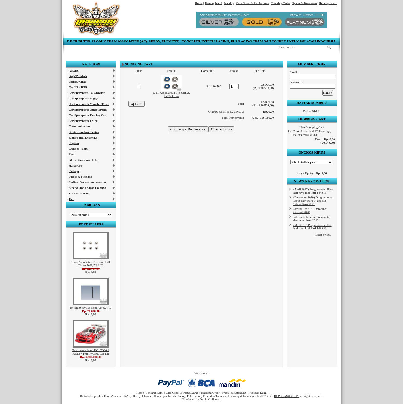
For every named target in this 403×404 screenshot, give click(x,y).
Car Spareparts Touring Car (87, 115)
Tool (71, 199)
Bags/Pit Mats (78, 76)
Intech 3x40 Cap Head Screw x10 (90, 307)
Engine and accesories (83, 137)
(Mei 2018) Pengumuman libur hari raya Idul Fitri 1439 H (312, 226)
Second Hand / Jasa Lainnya (87, 187)
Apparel (74, 70)
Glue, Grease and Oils (83, 159)
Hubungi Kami (328, 3)
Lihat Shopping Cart (311, 127)
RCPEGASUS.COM (286, 396)
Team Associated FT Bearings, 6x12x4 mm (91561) (312, 133)
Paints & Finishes (80, 176)
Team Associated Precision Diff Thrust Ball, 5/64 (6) (90, 263)
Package (74, 171)
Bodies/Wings (77, 81)
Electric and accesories (84, 132)
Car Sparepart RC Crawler (87, 92)
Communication (79, 126)
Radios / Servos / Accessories (87, 182)
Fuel (71, 154)
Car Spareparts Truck (83, 120)
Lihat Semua (323, 234)
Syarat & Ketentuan (304, 3)
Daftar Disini (311, 111)
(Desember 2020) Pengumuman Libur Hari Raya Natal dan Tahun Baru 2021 (312, 201)
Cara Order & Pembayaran (252, 3)
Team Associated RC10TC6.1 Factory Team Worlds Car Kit (90, 351)
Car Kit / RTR (78, 87)
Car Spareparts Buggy (83, 98)
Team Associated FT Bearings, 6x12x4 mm (171, 94)
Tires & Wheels (79, 193)
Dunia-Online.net (210, 399)
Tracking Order (280, 3)
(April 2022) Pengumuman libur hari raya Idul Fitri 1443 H (313, 190)
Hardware (75, 165)
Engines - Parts (79, 148)
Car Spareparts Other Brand (88, 109)
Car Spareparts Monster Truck (89, 104)
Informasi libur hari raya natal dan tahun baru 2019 (311, 218)
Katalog (229, 3)
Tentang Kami (213, 3)
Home (199, 3)
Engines (74, 143)
